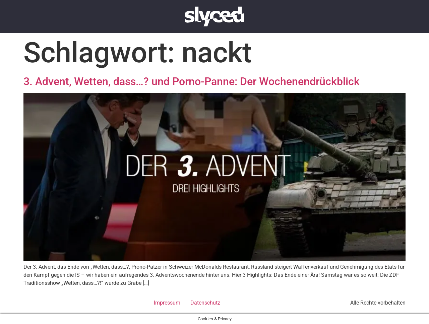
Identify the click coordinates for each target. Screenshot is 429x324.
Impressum (167, 303)
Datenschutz (205, 303)
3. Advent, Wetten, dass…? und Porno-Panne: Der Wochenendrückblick (191, 81)
